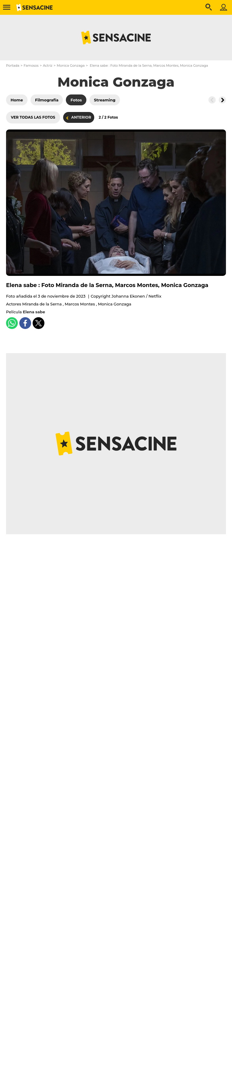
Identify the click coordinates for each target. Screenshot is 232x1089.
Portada (12, 65)
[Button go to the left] (212, 100)
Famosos (31, 65)
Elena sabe (34, 311)
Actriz (47, 65)
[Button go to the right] (222, 100)
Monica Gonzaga (71, 65)
